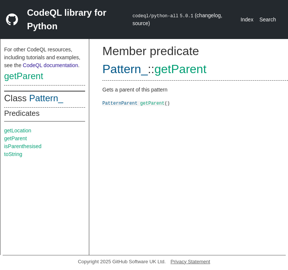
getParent (23, 76)
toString (13, 154)
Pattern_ (46, 98)
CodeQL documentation (50, 65)
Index (246, 19)
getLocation (17, 131)
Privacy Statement (190, 261)
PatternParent (120, 103)
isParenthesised (23, 146)
